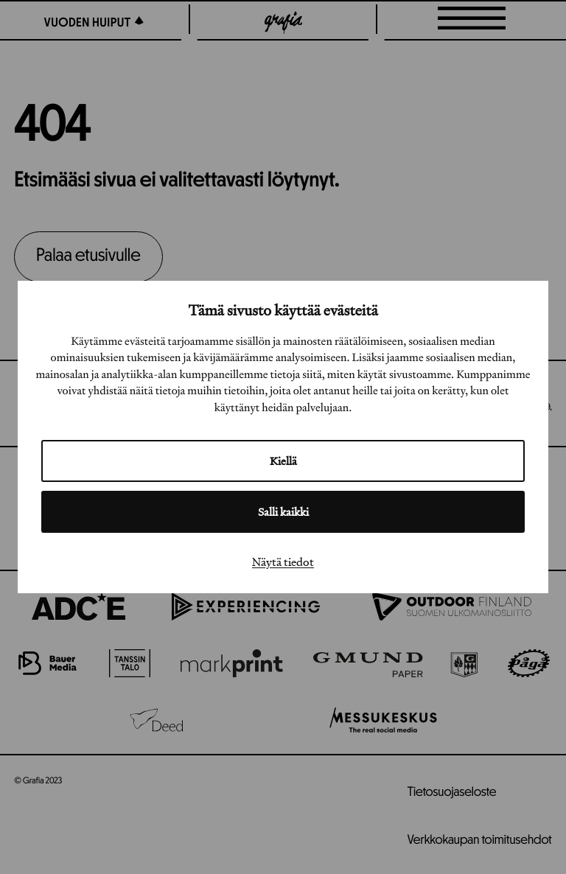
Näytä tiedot (283, 561)
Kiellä (283, 461)
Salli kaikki (283, 512)
